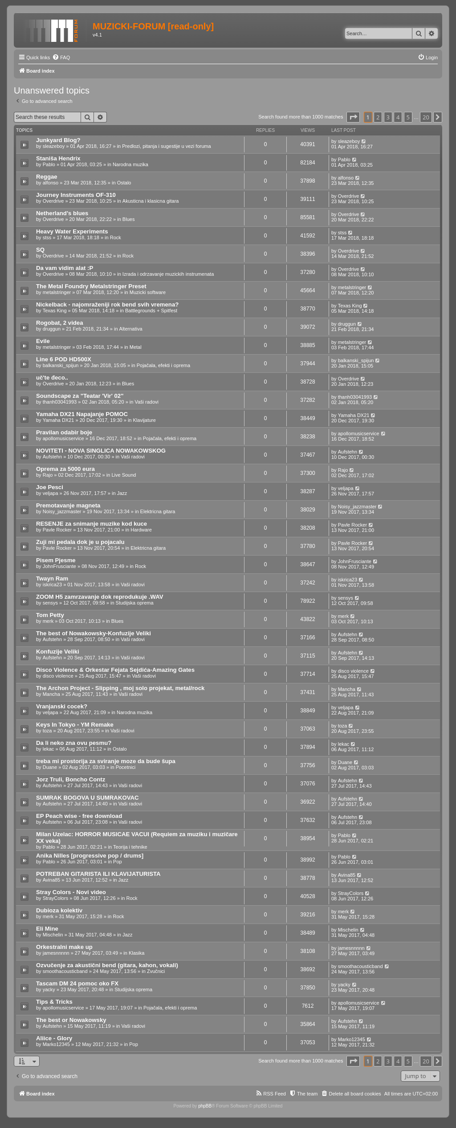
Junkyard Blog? (58, 140)
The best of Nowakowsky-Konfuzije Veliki (93, 633)
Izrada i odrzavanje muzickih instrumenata (168, 274)
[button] (353, 117)
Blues (128, 219)
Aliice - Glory (54, 1038)
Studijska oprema (135, 602)
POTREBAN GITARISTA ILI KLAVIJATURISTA (98, 874)
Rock (115, 237)
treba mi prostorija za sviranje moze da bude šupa (105, 761)
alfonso (50, 182)
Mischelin (53, 934)
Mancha (51, 694)
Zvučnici (156, 971)
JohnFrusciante (59, 566)
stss (47, 237)
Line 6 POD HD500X (63, 359)
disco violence (58, 675)
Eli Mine (47, 928)
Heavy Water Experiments (72, 231)
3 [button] (388, 117)
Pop (117, 861)
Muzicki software (148, 292)
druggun (52, 328)
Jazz (122, 493)
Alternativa (130, 328)
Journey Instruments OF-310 (76, 195)
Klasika (136, 953)
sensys (50, 602)
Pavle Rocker (57, 529)
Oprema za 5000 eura (65, 469)
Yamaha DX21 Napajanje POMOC (82, 414)
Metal (136, 347)
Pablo (49, 164)
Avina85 (52, 880)
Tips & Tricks (54, 1001)
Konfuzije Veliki (57, 651)
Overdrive (53, 201)
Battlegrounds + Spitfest (151, 310)
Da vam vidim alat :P (64, 268)
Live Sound (123, 475)
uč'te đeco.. (52, 377)
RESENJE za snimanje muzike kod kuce (91, 523)
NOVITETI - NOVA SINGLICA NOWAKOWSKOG (101, 450)
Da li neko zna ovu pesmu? (73, 743)
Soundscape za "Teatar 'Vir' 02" (79, 395)
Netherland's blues (62, 213)
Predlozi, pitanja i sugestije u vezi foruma (166, 146)
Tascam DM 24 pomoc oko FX (77, 983)
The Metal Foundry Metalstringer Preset (91, 286)
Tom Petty (50, 615)
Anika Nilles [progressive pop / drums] (89, 855)
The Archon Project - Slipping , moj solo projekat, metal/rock (120, 688)
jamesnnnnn (56, 953)
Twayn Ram (52, 578)
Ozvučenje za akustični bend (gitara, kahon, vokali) (107, 965)
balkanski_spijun (61, 365)
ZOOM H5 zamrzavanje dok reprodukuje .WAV (99, 596)
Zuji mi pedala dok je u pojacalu (80, 542)
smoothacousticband (65, 971)
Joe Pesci (49, 487)
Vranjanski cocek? (61, 706)
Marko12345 (56, 1044)
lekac (48, 749)
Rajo (48, 475)
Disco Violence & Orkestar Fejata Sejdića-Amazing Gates (115, 669)
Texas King (55, 310)
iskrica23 (52, 584)
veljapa (50, 493)
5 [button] (408, 117)
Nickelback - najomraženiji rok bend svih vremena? (107, 304)
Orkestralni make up (64, 947)
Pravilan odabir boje (64, 432)
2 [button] (377, 117)
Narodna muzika (130, 164)
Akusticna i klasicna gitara (150, 201)
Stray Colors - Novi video (71, 892)
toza (47, 730)
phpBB (205, 1105)
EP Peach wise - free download (79, 816)
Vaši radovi (146, 402)
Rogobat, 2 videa (59, 322)
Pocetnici (126, 767)
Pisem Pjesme (56, 560)
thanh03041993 (60, 402)
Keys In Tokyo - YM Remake (75, 724)
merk (48, 621)
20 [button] (426, 117)
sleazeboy (54, 146)
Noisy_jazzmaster (62, 511)
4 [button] (397, 117)
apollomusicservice (63, 438)
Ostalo (124, 182)
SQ (40, 249)
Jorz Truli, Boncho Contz (70, 779)
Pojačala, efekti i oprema (163, 365)
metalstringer (57, 292)
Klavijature (144, 420)
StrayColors (55, 898)
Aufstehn (52, 456)
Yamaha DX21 (58, 420)
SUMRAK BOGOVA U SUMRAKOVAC (87, 797)
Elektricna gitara (157, 511)
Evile (43, 341)
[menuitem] (61, 57)
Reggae (46, 176)
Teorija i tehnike (130, 847)
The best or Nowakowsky (71, 1020)
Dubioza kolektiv (59, 910)
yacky (49, 989)
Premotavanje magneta (68, 505)
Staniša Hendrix (58, 158)
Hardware (141, 529)
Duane (50, 767)
